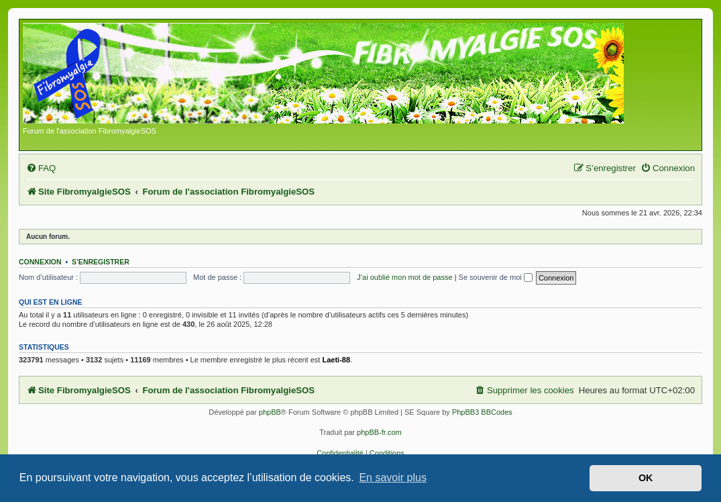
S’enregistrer (100, 262)
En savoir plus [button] (393, 477)
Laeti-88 (336, 360)
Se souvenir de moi (496, 277)
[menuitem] (41, 168)
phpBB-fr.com (379, 432)
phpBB (270, 412)
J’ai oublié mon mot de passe (404, 277)
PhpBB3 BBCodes (482, 412)
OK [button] (646, 477)
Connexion (40, 262)
